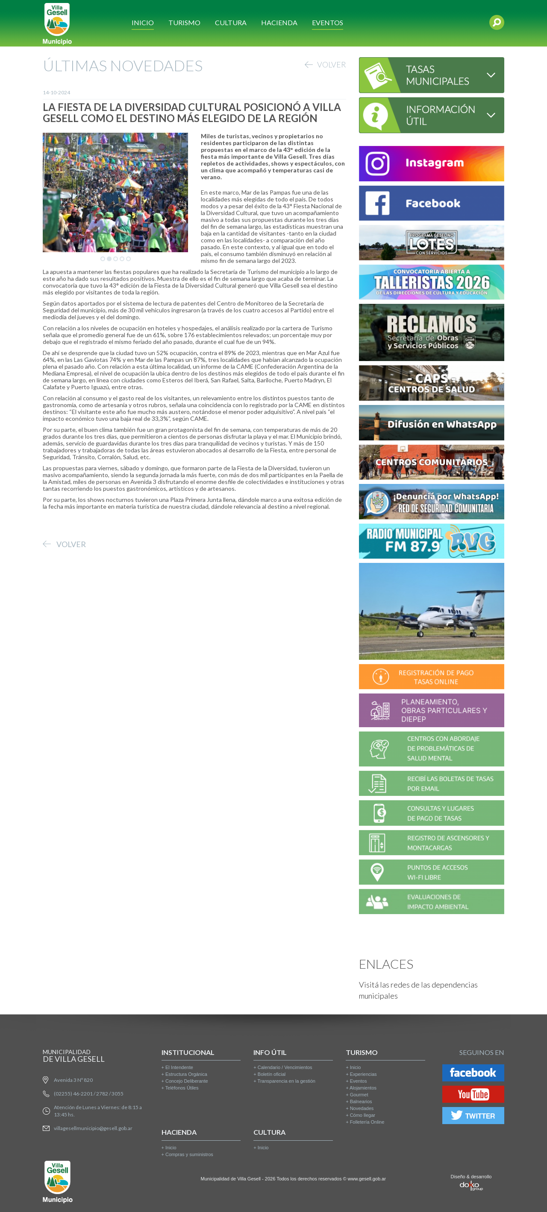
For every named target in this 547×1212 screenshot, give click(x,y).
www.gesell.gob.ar (367, 1178)
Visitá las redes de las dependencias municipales (418, 990)
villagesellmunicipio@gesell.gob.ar (93, 1128)
